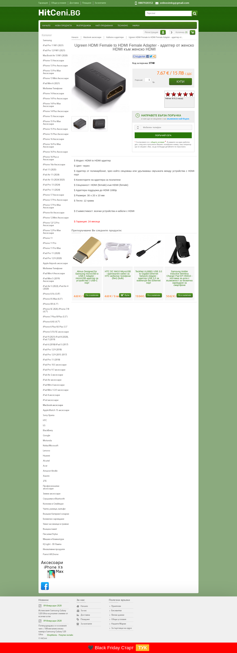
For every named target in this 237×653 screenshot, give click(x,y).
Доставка (85, 615)
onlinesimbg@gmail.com (174, 3)
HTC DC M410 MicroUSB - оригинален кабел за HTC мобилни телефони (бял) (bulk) (118, 275)
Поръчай (138, 80)
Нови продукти (63, 25)
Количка (192, 32)
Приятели (116, 606)
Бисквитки (116, 610)
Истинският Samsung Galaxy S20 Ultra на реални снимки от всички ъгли (53, 613)
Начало (46, 25)
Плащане (85, 619)
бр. (153, 82)
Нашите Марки (118, 624)
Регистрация (151, 32)
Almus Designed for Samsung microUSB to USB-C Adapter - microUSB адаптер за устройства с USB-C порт (87, 277)
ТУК (142, 647)
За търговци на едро (121, 628)
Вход (163, 32)
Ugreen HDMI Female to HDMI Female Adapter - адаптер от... (156, 37)
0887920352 (145, 3)
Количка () (182, 32)
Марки (136, 25)
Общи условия (118, 619)
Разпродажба (83, 25)
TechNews (123, 25)
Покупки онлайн (66, 635)
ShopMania (52, 635)
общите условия (157, 142)
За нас (84, 610)
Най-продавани (104, 25)
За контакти (86, 624)
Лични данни (117, 615)
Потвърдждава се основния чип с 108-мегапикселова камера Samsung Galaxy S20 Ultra (53, 630)
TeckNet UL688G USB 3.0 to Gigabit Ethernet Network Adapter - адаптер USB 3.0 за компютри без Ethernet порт (148, 277)
